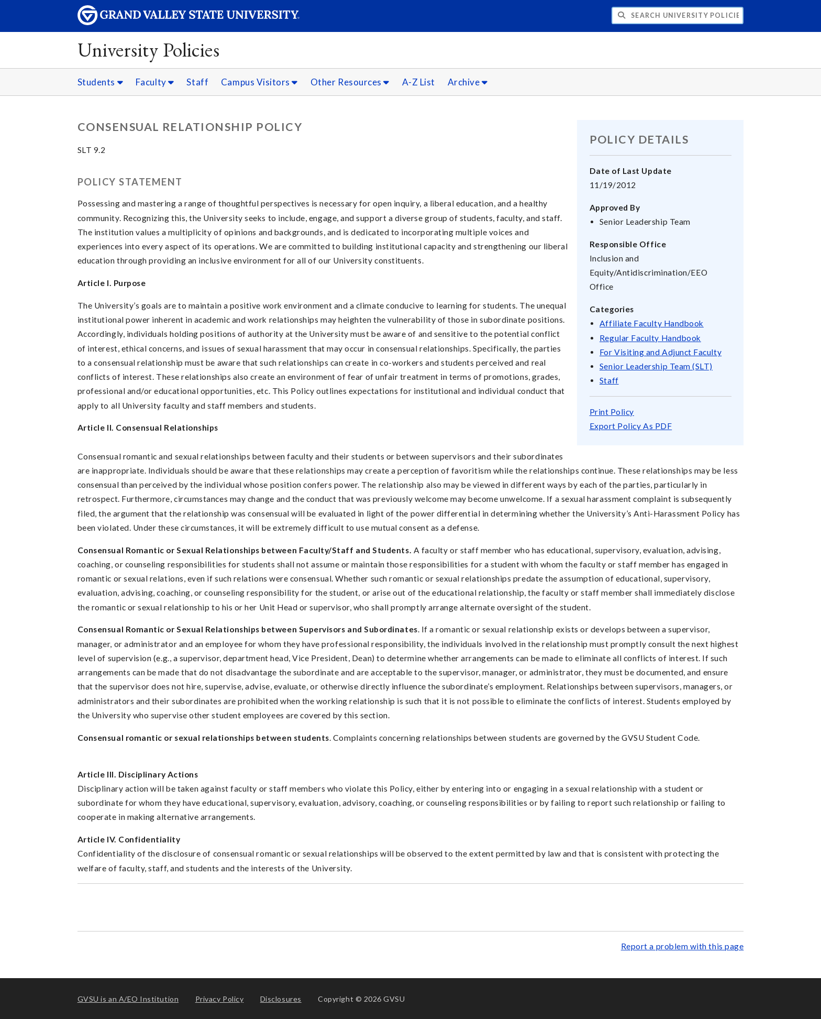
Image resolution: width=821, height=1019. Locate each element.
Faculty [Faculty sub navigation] (155, 81)
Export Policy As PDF (631, 426)
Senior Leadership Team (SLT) (656, 366)
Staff (197, 81)
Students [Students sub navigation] (100, 81)
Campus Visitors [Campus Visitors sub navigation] (259, 81)
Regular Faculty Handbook (650, 338)
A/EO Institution (128, 998)
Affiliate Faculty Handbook (652, 323)
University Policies (148, 49)
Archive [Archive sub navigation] (468, 81)
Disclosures (281, 998)
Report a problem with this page (682, 946)
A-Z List (418, 81)
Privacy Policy (219, 998)
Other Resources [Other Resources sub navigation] (350, 81)
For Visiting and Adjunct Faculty (661, 352)
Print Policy (612, 412)
